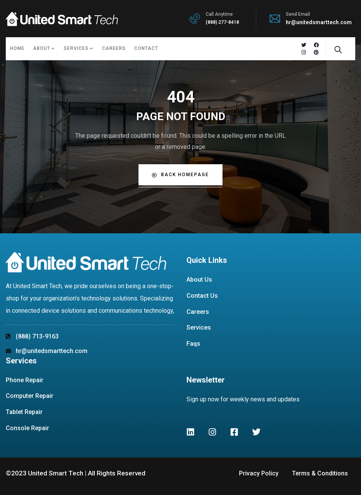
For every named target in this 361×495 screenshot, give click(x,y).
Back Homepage (180, 175)
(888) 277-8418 (222, 22)
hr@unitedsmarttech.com (319, 22)
